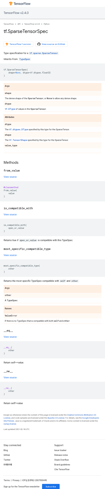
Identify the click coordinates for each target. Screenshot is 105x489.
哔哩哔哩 (8, 464)
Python (47, 24)
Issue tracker (60, 450)
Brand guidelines (62, 464)
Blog (6, 450)
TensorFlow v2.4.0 (16, 13)
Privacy (16, 480)
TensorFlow (9, 24)
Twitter (7, 460)
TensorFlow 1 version (18, 44)
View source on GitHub (51, 44)
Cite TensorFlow (62, 469)
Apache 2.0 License (55, 418)
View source (10, 176)
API (19, 24)
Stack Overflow (61, 460)
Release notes (61, 455)
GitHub (7, 455)
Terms (7, 480)
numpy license (10, 424)
